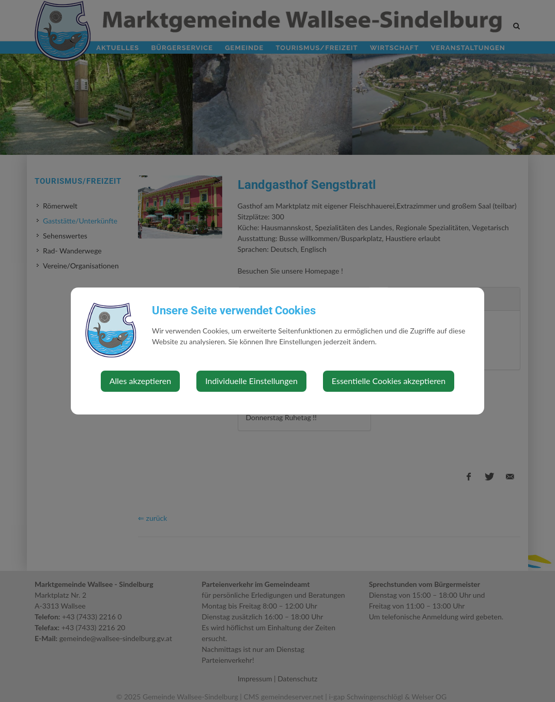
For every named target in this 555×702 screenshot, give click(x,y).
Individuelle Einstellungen (251, 381)
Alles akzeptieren (140, 381)
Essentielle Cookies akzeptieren (388, 381)
